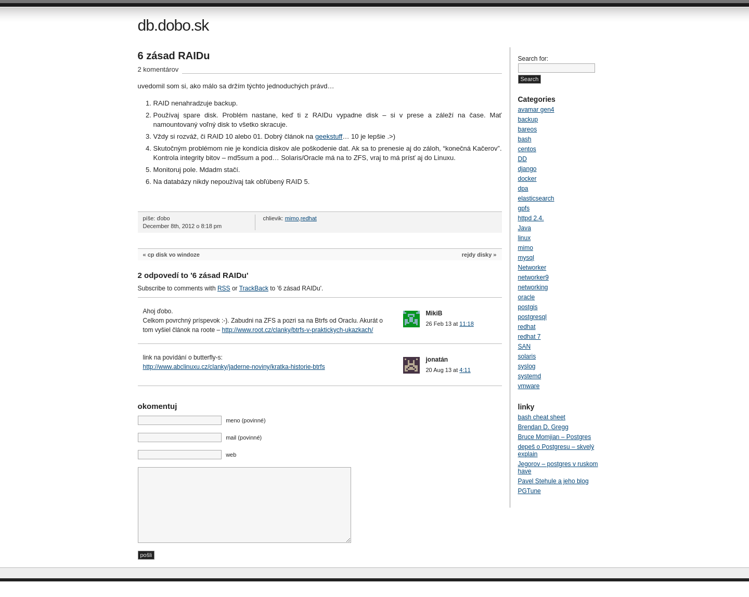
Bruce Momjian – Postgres (554, 437)
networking (533, 287)
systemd (529, 376)
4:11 (464, 370)
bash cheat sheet (541, 417)
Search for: (533, 58)
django (527, 169)
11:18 (466, 324)
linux (524, 238)
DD (522, 159)
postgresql (532, 317)
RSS (223, 288)
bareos (527, 129)
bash (525, 139)
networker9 (533, 277)
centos (527, 149)
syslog (527, 366)
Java (524, 228)
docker (527, 178)
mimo (292, 218)
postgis (528, 307)
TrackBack (253, 288)
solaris (527, 356)
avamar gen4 (536, 109)
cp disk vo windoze (174, 254)
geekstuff (329, 136)
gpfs (524, 208)
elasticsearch (536, 198)
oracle (526, 297)
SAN (524, 346)
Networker (532, 267)
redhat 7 (529, 336)
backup (528, 119)
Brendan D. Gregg (543, 427)
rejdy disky (477, 254)
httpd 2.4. (531, 218)
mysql (526, 257)
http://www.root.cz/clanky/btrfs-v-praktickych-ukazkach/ (297, 330)
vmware (529, 386)
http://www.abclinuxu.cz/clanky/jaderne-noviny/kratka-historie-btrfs (234, 366)
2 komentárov (158, 69)
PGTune (529, 491)
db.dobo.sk (173, 25)
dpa (523, 188)
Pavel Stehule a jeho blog (553, 481)
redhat (309, 218)
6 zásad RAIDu (174, 55)
